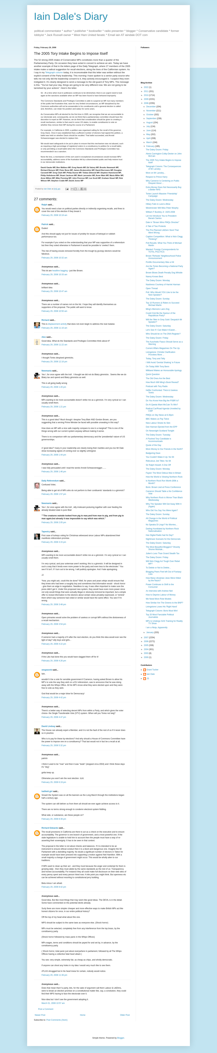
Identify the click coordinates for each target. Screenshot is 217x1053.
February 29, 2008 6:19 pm (54, 782)
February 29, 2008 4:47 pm (54, 717)
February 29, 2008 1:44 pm (54, 455)
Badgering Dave (153, 453)
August (149, 122)
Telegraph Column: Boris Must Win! (162, 611)
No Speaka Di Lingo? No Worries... (161, 524)
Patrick (45, 224)
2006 (146, 641)
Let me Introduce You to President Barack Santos (161, 217)
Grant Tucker (152, 670)
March (149, 142)
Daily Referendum (50, 481)
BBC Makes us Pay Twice (157, 419)
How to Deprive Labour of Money (160, 595)
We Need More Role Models (158, 599)
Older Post (125, 1015)
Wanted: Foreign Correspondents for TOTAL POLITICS (162, 250)
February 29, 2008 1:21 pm (54, 407)
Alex (44, 337)
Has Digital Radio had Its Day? (159, 535)
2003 (146, 653)
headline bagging (60, 270)
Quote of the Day (153, 445)
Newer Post (40, 1015)
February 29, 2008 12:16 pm (54, 361)
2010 (146, 95)
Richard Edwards (50, 828)
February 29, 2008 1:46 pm (54, 471)
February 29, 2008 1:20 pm (54, 387)
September (151, 118)
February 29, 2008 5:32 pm (54, 745)
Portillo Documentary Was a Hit (160, 262)
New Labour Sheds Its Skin (158, 423)
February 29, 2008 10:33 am (54, 274)
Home (82, 1015)
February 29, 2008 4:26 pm (54, 661)
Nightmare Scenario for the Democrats (163, 539)
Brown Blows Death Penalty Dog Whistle (164, 272)
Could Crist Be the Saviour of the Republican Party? (160, 314)
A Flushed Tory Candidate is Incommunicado (158, 440)
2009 (146, 99)
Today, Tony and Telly (155, 358)
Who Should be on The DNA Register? (163, 334)
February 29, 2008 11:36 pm (54, 975)
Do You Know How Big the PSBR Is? (162, 400)
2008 (146, 103)
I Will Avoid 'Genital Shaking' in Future (163, 362)
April (148, 138)
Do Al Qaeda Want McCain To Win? (162, 404)
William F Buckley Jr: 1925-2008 (160, 212)
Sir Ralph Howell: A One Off (158, 465)
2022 (146, 87)
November (151, 110)
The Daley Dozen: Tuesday (158, 435)
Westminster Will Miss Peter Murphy (162, 208)
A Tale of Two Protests (156, 226)
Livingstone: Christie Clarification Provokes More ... (160, 353)
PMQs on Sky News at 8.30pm (159, 415)
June (148, 130)
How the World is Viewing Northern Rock (164, 477)
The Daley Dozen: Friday (157, 149)
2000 (146, 657)
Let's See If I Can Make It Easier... (161, 330)
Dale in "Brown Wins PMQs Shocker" (162, 222)
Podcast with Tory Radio (157, 386)
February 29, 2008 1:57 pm (54, 494)
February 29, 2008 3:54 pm (54, 624)
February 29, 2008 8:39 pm (54, 819)
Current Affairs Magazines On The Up (163, 348)
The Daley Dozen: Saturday (158, 326)
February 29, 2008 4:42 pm (54, 697)
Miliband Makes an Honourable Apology (164, 370)
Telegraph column (54, 72)
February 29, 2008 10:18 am (54, 215)
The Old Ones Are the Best (158, 378)
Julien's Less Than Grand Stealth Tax (162, 553)
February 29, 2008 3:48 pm (54, 604)
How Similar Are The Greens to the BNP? (164, 603)
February (150, 146)
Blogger (120, 1038)
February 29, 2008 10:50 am (54, 311)
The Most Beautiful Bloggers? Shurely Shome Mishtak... (163, 548)
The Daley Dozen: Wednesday (159, 200)
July (148, 126)
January (150, 632)
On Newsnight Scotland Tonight (160, 431)
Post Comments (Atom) (56, 1020)
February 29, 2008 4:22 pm (54, 644)
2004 (146, 649)
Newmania (47, 371)
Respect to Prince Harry (156, 177)
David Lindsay (48, 726)
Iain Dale (151, 674)
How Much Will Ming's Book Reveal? (162, 382)
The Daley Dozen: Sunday (158, 299)
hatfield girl (47, 791)
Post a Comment (45, 1009)
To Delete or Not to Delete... (158, 567)
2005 (146, 645)
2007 (146, 637)
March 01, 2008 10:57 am (53, 1003)
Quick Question (153, 374)
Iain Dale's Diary (71, 16)
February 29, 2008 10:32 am (54, 258)
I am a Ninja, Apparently (156, 627)
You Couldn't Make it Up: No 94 (160, 457)
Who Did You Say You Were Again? (162, 510)
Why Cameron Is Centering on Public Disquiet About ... (162, 182)
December (151, 106)
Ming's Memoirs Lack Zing (157, 309)
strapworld (47, 670)
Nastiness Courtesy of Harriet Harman (163, 284)
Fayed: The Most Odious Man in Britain (163, 473)
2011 (146, 91)
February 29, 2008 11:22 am (54, 344)
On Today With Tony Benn (157, 366)
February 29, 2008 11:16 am (54, 328)
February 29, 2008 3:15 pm (54, 542)
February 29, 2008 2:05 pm (54, 522)
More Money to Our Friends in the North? (164, 449)
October (150, 114)
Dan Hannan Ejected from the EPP (161, 427)
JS (148, 678)
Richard (45, 320)
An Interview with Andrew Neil (159, 591)
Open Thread (152, 288)
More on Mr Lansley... (155, 173)
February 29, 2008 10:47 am (54, 291)
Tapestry (46, 531)
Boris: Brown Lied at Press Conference (163, 487)
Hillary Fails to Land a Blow (158, 204)
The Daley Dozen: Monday (158, 280)
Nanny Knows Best (154, 276)
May (148, 134)
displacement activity (57, 324)
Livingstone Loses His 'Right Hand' (161, 606)
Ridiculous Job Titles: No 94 (158, 461)
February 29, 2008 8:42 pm (54, 887)
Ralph (44, 205)
